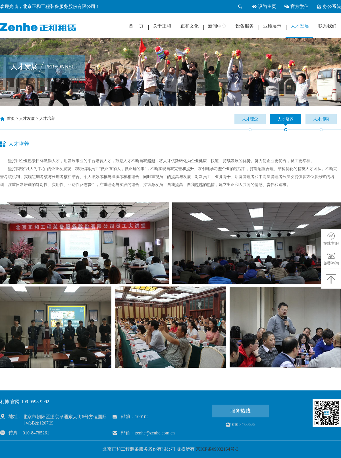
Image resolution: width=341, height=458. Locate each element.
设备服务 (245, 26)
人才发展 (300, 26)
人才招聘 (321, 119)
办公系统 (329, 6)
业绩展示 (272, 26)
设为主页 (264, 6)
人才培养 (47, 118)
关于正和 (162, 26)
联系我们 (327, 26)
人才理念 (250, 119)
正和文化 (189, 26)
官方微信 (296, 6)
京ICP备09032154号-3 (217, 449)
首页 (11, 118)
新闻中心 (217, 26)
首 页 (136, 26)
